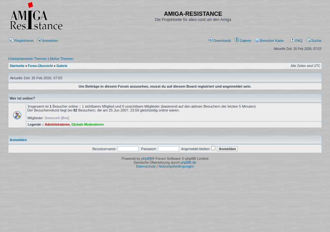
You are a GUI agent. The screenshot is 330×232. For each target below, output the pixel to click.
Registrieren (22, 41)
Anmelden (48, 41)
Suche (313, 41)
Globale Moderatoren (88, 124)
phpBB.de (188, 162)
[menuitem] (220, 41)
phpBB (146, 158)
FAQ (296, 41)
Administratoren (57, 124)
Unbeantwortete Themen (27, 59)
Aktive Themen (61, 59)
